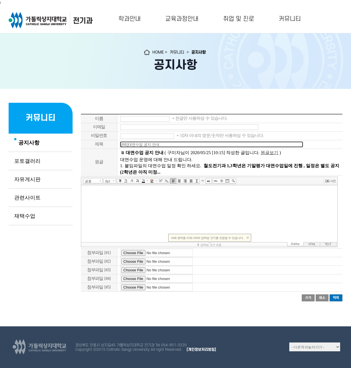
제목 (99, 144)
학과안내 (129, 19)
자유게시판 (27, 179)
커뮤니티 (290, 19)
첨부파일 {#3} (99, 269)
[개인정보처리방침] (201, 349)
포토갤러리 (27, 161)
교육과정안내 (182, 19)
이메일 (99, 126)
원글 (99, 161)
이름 (99, 118)
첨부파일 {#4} (99, 278)
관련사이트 (27, 198)
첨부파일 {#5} (99, 287)
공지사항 (28, 143)
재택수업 (24, 216)
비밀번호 (99, 135)
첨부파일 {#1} (99, 252)
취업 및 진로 (238, 19)
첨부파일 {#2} (99, 261)
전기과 (82, 21)
